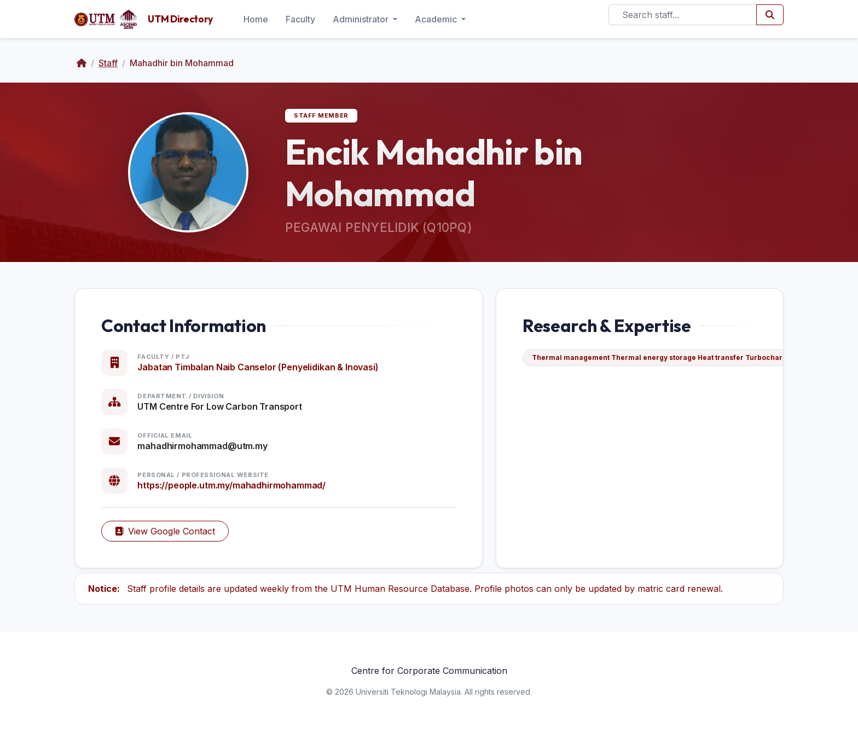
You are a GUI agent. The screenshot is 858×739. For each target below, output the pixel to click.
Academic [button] (437, 19)
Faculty (300, 19)
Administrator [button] (362, 19)
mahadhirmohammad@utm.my (202, 445)
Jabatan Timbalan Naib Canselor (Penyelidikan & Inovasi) (257, 367)
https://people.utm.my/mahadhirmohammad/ (231, 485)
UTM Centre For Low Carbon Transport (219, 406)
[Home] (81, 62)
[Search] (682, 14)
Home (256, 19)
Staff (108, 62)
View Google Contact (165, 531)
